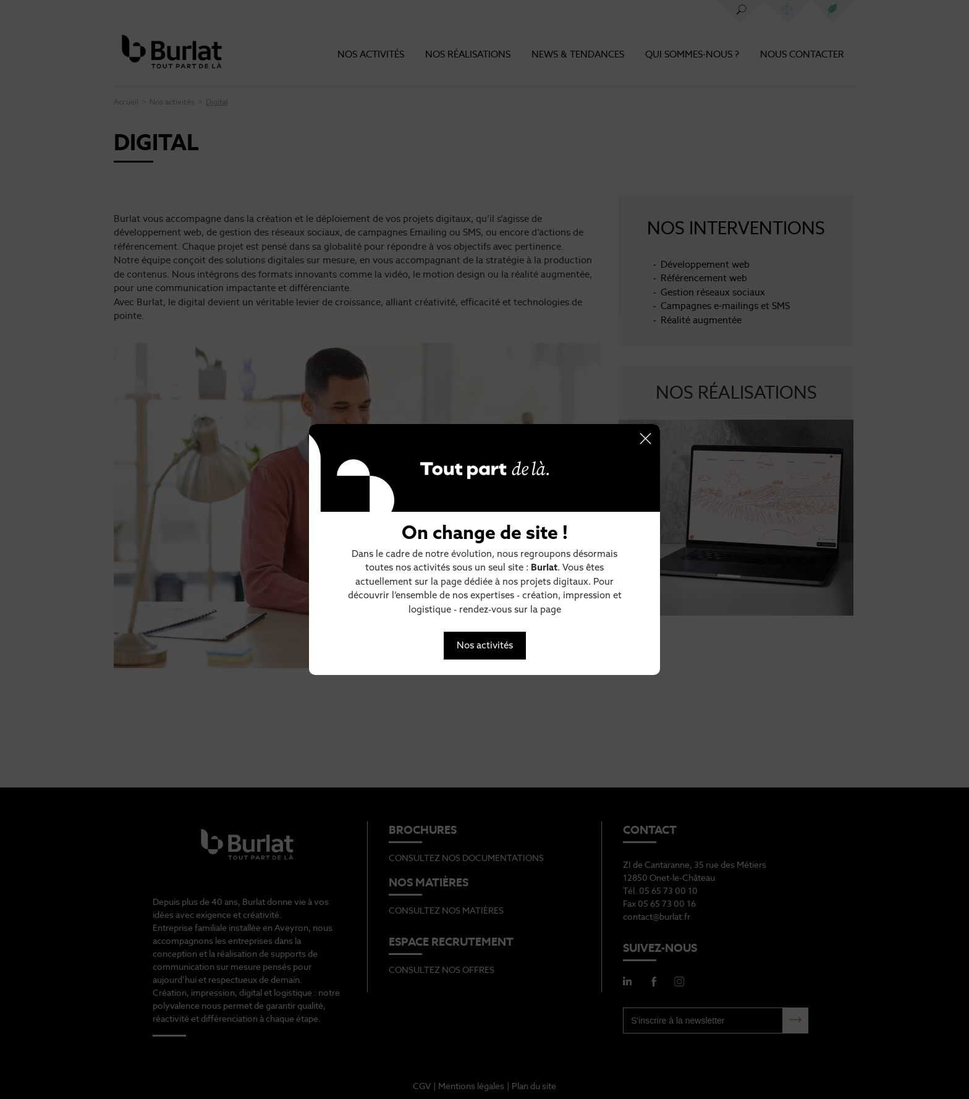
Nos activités (485, 645)
